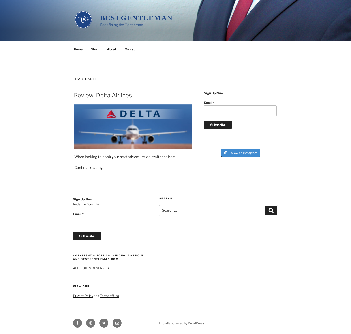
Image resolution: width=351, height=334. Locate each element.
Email (209, 102)
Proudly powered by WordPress (181, 323)
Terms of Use (109, 296)
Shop (94, 49)
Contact (131, 49)
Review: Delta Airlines (103, 95)
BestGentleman (136, 18)
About (111, 49)
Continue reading (88, 168)
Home (78, 49)
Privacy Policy (83, 296)
